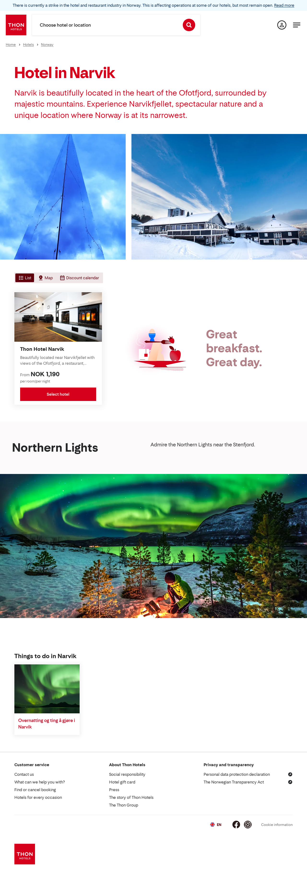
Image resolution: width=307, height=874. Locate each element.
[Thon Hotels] (16, 25)
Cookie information (277, 825)
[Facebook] (236, 824)
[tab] (24, 278)
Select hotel (58, 394)
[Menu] (296, 25)
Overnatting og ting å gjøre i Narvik (46, 723)
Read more (284, 5)
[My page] (281, 25)
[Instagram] (248, 824)
